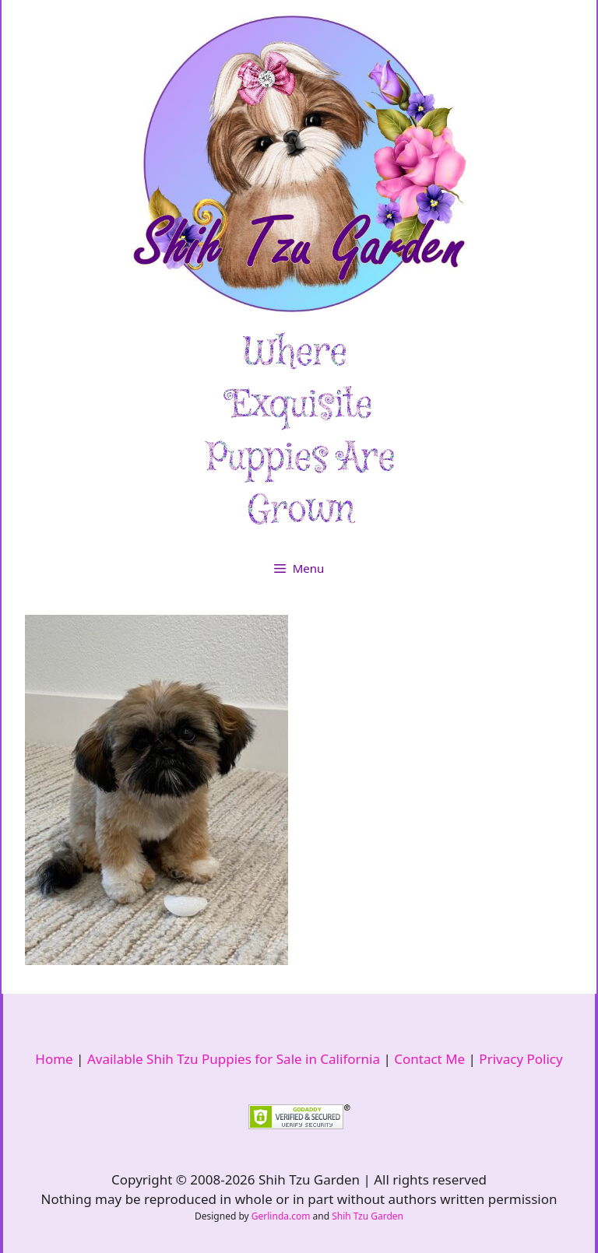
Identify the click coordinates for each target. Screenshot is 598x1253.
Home (53, 1059)
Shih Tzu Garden (367, 1216)
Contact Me (429, 1059)
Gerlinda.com (281, 1216)
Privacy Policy (520, 1059)
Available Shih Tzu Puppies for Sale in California (233, 1059)
